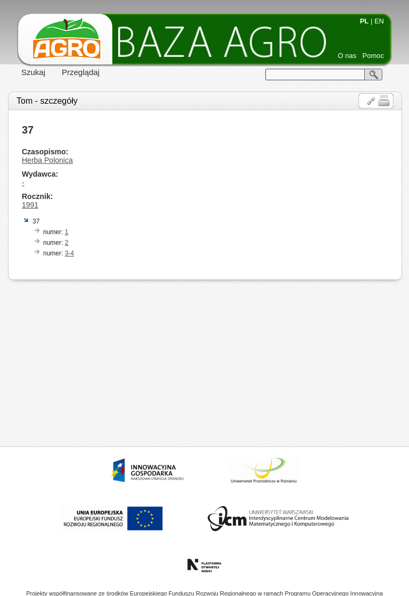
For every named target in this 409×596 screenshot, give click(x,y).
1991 (30, 205)
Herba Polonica (47, 160)
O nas (347, 56)
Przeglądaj (81, 72)
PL (364, 21)
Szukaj (33, 72)
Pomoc (373, 56)
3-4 (69, 253)
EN (379, 21)
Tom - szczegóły (47, 100)
